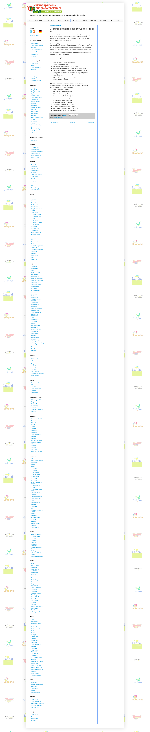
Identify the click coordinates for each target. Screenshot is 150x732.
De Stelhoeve (34, 633)
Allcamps (33, 88)
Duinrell (33, 424)
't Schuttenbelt (34, 268)
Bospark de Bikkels (36, 534)
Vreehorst (33, 521)
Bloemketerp (34, 166)
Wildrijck (33, 257)
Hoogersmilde (34, 230)
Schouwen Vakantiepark (37, 661)
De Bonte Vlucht (35, 383)
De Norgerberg (35, 224)
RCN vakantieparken (36, 440)
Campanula (34, 402)
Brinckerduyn (34, 168)
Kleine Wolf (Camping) (36, 308)
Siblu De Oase (34, 663)
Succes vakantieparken (37, 129)
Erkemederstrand (35, 362)
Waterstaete (34, 347)
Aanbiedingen (103, 20)
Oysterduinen (34, 655)
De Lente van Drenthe (36, 222)
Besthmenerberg (35, 276)
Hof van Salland (35, 304)
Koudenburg (34, 180)
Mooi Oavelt (34, 238)
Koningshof (34, 432)
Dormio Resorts (35, 95)
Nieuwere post (53, 122)
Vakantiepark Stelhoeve (37, 669)
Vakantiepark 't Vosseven (37, 612)
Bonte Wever (34, 206)
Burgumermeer (35, 170)
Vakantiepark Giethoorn (37, 341)
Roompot (66, 20)
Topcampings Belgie (36, 80)
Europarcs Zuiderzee (36, 364)
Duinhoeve (33, 540)
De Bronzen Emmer (36, 216)
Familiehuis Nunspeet (36, 496)
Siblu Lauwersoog (35, 153)
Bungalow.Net (34, 90)
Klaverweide (34, 642)
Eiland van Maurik (35, 492)
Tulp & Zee (34, 449)
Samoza (33, 513)
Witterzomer (34, 259)
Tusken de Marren (35, 189)
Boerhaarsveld (34, 205)
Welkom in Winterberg (36, 705)
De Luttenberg (34, 292)
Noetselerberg (34, 319)
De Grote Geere (35, 627)
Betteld (33, 464)
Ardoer (32, 201)
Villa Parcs (33, 720)
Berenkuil (33, 203)
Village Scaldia (35, 673)
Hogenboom (34, 105)
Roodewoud (34, 244)
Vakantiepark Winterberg (37, 703)
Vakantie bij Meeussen (36, 606)
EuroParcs (75, 20)
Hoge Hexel (34, 306)
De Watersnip (34, 405)
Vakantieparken (35, 43)
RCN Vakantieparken (36, 49)
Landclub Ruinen (35, 234)
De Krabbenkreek (35, 629)
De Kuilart (33, 172)
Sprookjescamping (35, 337)
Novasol (33, 119)
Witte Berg (33, 350)
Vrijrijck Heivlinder (35, 523)
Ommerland (34, 321)
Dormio (33, 582)
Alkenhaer (33, 164)
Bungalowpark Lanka (36, 208)
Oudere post (91, 122)
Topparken (33, 56)
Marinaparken (34, 111)
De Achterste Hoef (35, 536)
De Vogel (33, 634)
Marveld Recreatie (35, 502)
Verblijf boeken (38, 20)
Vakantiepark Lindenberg (37, 343)
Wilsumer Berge (35, 707)
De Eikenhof (34, 288)
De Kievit (33, 538)
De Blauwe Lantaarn (36, 214)
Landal (59, 20)
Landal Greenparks (36, 67)
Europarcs (33, 390)
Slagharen (33, 335)
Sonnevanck (34, 247)
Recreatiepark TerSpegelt (34, 545)
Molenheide (34, 686)
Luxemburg (34, 77)
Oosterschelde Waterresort (34, 651)
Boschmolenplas (35, 565)
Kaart (111, 20)
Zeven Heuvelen (35, 527)
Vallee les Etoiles (35, 692)
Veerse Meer (34, 671)
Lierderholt (33, 500)
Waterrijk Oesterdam (36, 675)
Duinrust (33, 426)
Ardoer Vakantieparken (37, 45)
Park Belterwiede (35, 325)
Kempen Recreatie (35, 107)
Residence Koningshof (36, 409)
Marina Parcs (34, 368)
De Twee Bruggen (35, 485)
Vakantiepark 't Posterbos (34, 609)
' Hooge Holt (34, 266)
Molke (32, 317)
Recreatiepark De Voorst (37, 373)
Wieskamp (33, 525)
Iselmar (33, 178)
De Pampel (34, 480)
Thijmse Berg (34, 392)
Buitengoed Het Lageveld (37, 280)
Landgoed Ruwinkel (36, 498)
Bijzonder (93, 20)
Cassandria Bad (35, 625)
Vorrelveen (33, 253)
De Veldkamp (34, 487)
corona (55, 117)
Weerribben (34, 349)
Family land (34, 542)
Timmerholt (34, 251)
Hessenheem (34, 302)
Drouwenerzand (35, 228)
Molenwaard (34, 438)
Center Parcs (50, 20)
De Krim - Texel (35, 404)
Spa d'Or (33, 690)
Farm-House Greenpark (37, 174)
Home (30, 20)
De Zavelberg (34, 580)
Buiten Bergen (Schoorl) (37, 400)
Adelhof (33, 197)
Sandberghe (34, 551)
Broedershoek (34, 621)
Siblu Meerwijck (35, 157)
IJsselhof (33, 407)
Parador (33, 78)
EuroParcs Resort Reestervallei (35, 296)
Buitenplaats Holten (36, 284)
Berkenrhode (34, 462)
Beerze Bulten (34, 274)
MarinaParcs (34, 109)
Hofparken (33, 103)
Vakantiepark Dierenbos (37, 556)
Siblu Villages (34, 51)
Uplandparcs (34, 131)
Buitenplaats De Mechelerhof (35, 570)
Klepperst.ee (34, 430)
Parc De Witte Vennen (36, 597)
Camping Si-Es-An (35, 286)
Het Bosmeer (34, 176)
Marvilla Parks (34, 113)
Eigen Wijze (34, 360)
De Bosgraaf (34, 468)
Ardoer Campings (35, 272)
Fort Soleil (33, 638)
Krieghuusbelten (35, 310)
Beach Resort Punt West (37, 419)
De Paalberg (34, 478)
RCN (32, 186)
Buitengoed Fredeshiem (37, 278)
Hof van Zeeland (35, 640)
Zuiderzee (33, 411)
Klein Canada (34, 585)
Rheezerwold (34, 331)
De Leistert (34, 578)
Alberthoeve (34, 199)
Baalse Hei (34, 682)
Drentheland (34, 226)
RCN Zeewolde (35, 371)
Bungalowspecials (35, 92)
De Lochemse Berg (36, 474)
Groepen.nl (34, 140)
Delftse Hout (34, 423)
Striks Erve (34, 339)
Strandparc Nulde (35, 517)
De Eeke (33, 218)
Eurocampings (34, 99)
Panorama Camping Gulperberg (36, 594)
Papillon (33, 323)
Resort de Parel (35, 375)
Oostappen (34, 121)
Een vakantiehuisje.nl (36, 97)
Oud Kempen (34, 653)
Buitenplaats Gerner (36, 282)
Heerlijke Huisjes (35, 101)
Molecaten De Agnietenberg (34, 315)
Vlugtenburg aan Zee (36, 451)
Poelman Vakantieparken (37, 125)
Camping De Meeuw (36, 623)
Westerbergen (34, 255)
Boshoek (33, 466)
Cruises (118, 20)
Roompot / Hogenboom (37, 151)
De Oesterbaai (34, 631)
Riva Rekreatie (35, 600)
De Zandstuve (34, 294)
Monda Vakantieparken (37, 117)
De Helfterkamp (35, 472)
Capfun (33, 94)
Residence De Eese (36, 329)
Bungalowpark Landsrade (34, 573)
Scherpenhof (34, 515)
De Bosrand (34, 470)
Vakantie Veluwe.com (36, 133)
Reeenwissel (34, 242)
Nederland (84, 20)
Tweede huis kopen (34, 35)
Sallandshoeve (35, 333)
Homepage (72, 122)
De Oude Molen (35, 476)
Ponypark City (34, 327)
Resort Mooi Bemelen (36, 599)
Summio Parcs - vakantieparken (35, 53)
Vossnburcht (34, 345)
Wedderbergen (35, 149)
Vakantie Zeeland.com (36, 667)
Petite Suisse (34, 688)
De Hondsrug (34, 220)
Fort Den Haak (34, 636)
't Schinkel (33, 459)
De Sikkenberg (35, 147)
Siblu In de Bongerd (36, 665)
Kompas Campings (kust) (37, 684)
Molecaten (60, 117)
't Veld (32, 270)
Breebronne (34, 567)
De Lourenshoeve (35, 290)
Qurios (32, 127)
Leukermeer (34, 589)
